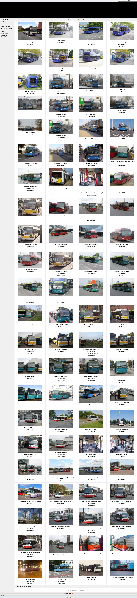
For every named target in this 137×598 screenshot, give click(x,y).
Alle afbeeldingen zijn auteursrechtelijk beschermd (73, 597)
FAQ (42, 597)
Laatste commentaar (7, 28)
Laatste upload (5, 26)
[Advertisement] (7, 71)
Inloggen (3, 21)
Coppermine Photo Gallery (78, 590)
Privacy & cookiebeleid (95, 597)
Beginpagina (4, 19)
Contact (37, 597)
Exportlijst (4, 35)
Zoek (2, 32)
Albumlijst (4, 25)
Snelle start (4, 33)
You (3, 36)
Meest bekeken (5, 30)
